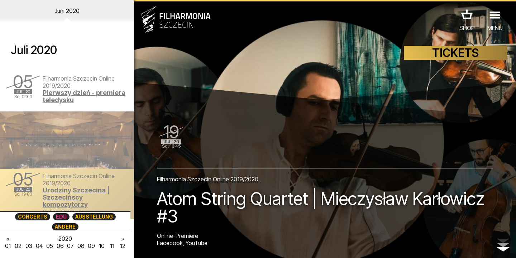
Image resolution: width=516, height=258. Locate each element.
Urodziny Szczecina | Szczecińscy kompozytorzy (76, 197)
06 (60, 245)
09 (91, 245)
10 (102, 245)
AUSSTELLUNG (94, 217)
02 (18, 245)
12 (122, 245)
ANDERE (65, 227)
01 (8, 245)
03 (28, 245)
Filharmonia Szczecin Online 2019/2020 (207, 179)
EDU (61, 217)
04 (39, 245)
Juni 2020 (67, 10)
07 (70, 245)
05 (49, 245)
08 (81, 245)
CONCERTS (32, 217)
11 (112, 245)
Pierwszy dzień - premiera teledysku (84, 96)
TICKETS (455, 53)
